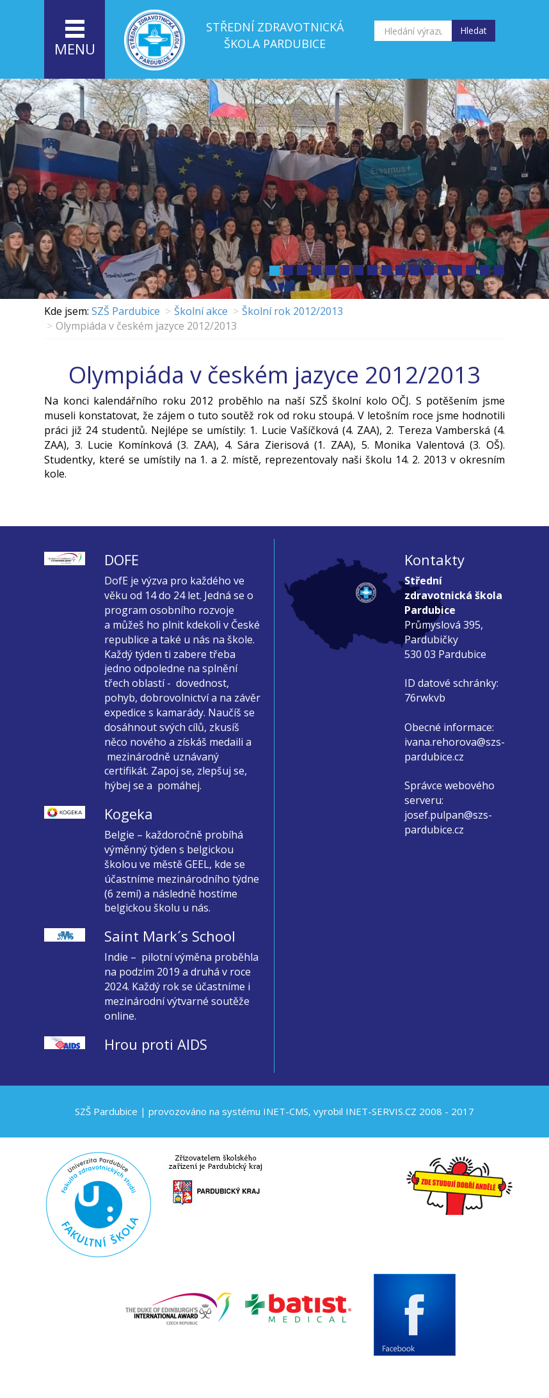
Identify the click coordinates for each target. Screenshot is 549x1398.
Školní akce (201, 311)
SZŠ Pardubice (126, 311)
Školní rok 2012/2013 (292, 311)
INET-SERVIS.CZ (381, 1111)
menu (74, 39)
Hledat (473, 30)
